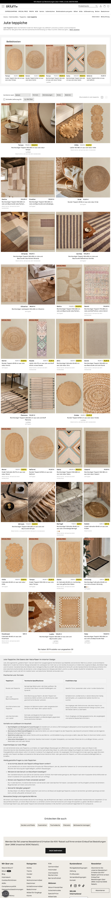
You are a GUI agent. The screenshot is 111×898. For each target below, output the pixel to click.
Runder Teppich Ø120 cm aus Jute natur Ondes (83, 422)
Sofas (80, 11)
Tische (29, 876)
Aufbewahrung (89, 11)
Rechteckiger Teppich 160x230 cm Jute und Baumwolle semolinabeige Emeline (41, 209)
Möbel (76, 11)
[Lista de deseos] (108, 6)
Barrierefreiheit (54, 883)
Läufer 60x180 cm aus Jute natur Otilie (83, 152)
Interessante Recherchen (53, 879)
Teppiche (23, 17)
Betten (97, 11)
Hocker (29, 879)
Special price (23, 11)
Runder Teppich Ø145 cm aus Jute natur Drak (83, 206)
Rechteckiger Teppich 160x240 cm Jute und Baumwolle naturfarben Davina (13, 209)
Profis (31, 11)
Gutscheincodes (54, 895)
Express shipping (11, 11)
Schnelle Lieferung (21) (13, 104)
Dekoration (96, 17)
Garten (41, 11)
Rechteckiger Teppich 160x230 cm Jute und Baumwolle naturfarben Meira (68, 316)
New (36, 11)
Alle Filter (28, 104)
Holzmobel (52, 874)
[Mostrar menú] (3, 6)
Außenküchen (50, 11)
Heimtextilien (13, 17)
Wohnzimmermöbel (34, 885)
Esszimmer (31, 888)
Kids (49, 868)
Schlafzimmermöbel (34, 891)
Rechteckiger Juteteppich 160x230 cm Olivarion (28, 314)
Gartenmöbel (53, 871)
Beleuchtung (105, 17)
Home (5, 17)
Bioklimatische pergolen (64, 11)
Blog (3, 879)
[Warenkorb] (104, 6)
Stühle (29, 872)
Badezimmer (105, 11)
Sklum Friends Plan (55, 892)
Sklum (6, 876)
